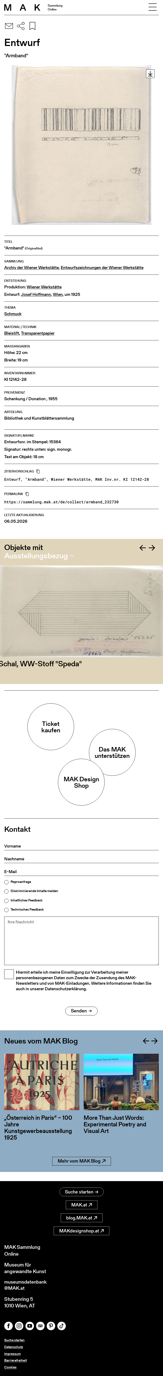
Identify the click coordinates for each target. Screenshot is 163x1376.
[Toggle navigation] (153, 7)
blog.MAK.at (81, 1218)
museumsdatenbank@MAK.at (26, 1285)
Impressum (12, 1354)
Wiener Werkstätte (44, 287)
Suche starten (81, 1192)
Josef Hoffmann (36, 294)
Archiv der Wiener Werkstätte (31, 267)
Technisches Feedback (27, 909)
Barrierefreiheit (15, 1360)
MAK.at (81, 1205)
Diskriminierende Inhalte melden (34, 891)
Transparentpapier (38, 333)
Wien (58, 294)
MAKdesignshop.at (81, 1231)
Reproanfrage (21, 882)
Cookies (10, 1367)
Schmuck (12, 314)
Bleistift (11, 333)
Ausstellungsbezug (36, 555)
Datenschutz (13, 1347)
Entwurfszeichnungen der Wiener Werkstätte (102, 267)
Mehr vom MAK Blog (81, 1170)
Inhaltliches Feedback (26, 900)
